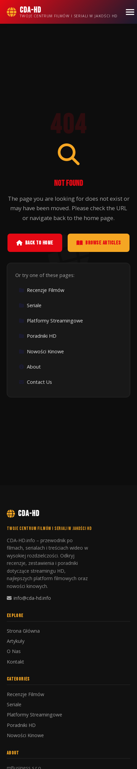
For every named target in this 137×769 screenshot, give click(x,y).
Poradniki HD (37, 336)
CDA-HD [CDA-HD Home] (23, 513)
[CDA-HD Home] (62, 12)
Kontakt (15, 661)
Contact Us (35, 382)
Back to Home (34, 243)
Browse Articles (98, 243)
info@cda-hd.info (29, 598)
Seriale (30, 305)
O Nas (14, 651)
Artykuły (15, 641)
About (30, 366)
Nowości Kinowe (41, 351)
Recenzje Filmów (41, 290)
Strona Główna (23, 631)
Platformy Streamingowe (51, 320)
